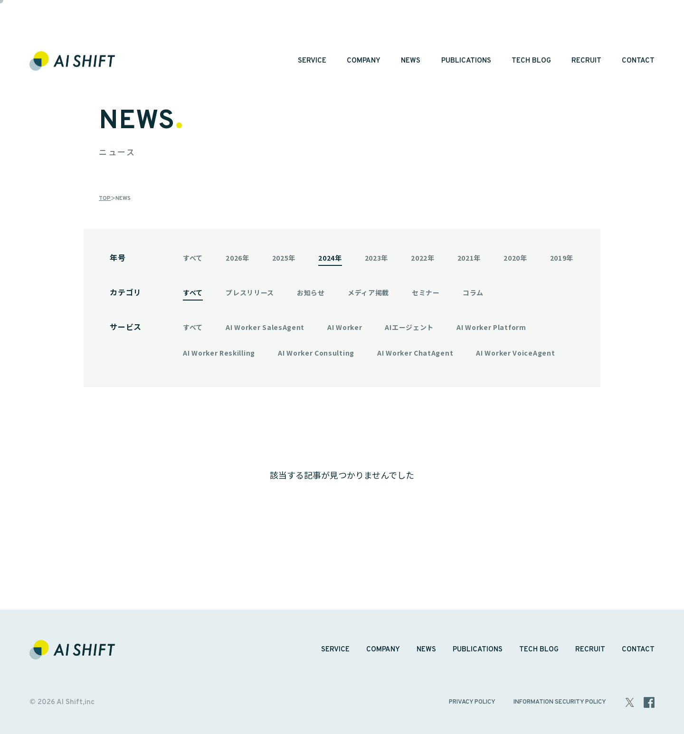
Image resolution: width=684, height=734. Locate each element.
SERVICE (312, 29)
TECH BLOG (531, 29)
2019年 (562, 258)
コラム (473, 292)
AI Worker (344, 327)
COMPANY (363, 29)
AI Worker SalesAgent (265, 327)
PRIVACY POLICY (472, 702)
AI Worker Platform (491, 327)
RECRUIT (586, 29)
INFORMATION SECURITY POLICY (559, 702)
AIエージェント (409, 327)
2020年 (515, 258)
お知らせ (311, 292)
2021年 (469, 258)
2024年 (330, 258)
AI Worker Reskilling (219, 353)
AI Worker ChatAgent (415, 353)
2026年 (237, 258)
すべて (193, 258)
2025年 (284, 258)
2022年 (423, 258)
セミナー (426, 292)
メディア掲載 (368, 292)
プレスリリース (250, 292)
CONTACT (638, 29)
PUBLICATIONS (466, 29)
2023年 (377, 258)
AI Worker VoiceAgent (515, 353)
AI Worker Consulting (316, 353)
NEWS (410, 29)
